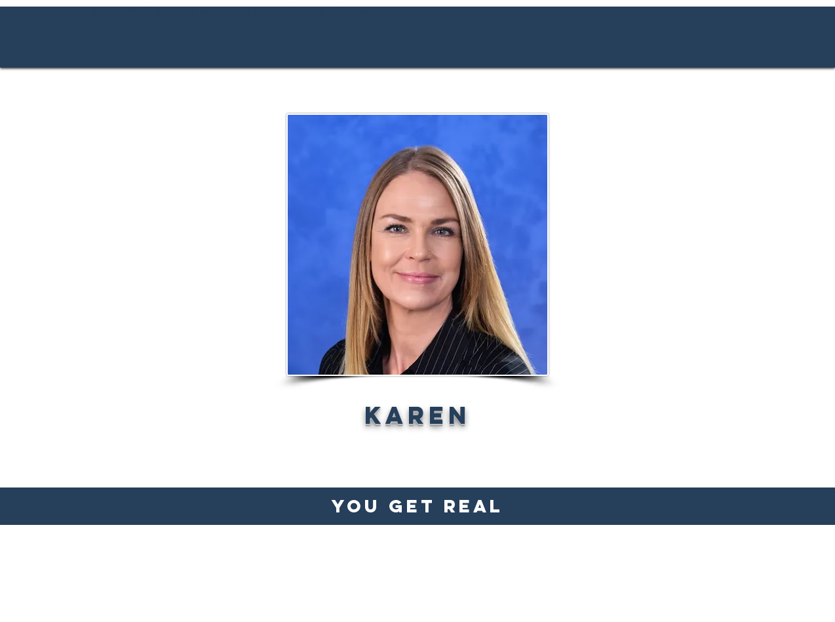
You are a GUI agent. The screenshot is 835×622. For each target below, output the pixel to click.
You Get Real (417, 506)
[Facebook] (397, 563)
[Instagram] (417, 563)
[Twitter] (456, 563)
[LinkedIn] (437, 563)
